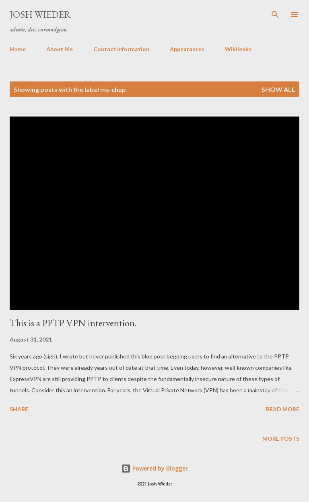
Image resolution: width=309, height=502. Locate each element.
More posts (280, 438)
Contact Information (121, 49)
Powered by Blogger (154, 468)
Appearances (187, 49)
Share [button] (19, 409)
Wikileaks (238, 49)
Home (18, 49)
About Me (59, 49)
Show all (278, 89)
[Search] (275, 14)
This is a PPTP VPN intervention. (73, 323)
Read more (282, 409)
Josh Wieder (40, 14)
